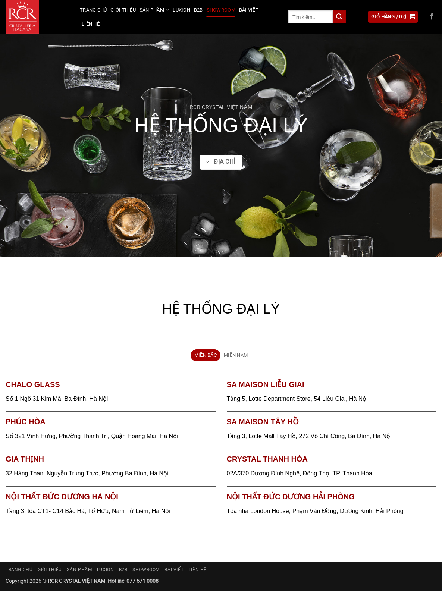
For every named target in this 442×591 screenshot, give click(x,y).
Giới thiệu (123, 10)
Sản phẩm (154, 9)
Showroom (221, 10)
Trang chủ (93, 10)
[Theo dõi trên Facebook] (432, 16)
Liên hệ (91, 24)
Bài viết (248, 10)
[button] (393, 17)
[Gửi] (339, 16)
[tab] (205, 355)
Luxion (181, 10)
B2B (198, 10)
